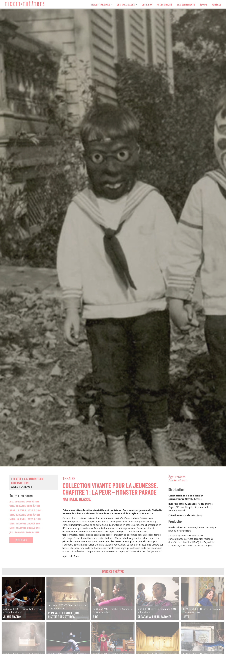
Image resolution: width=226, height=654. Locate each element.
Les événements (185, 4)
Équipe (203, 4)
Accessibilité (163, 4)
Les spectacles (124, 4)
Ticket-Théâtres (97, 4)
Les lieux (146, 4)
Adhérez (216, 4)
